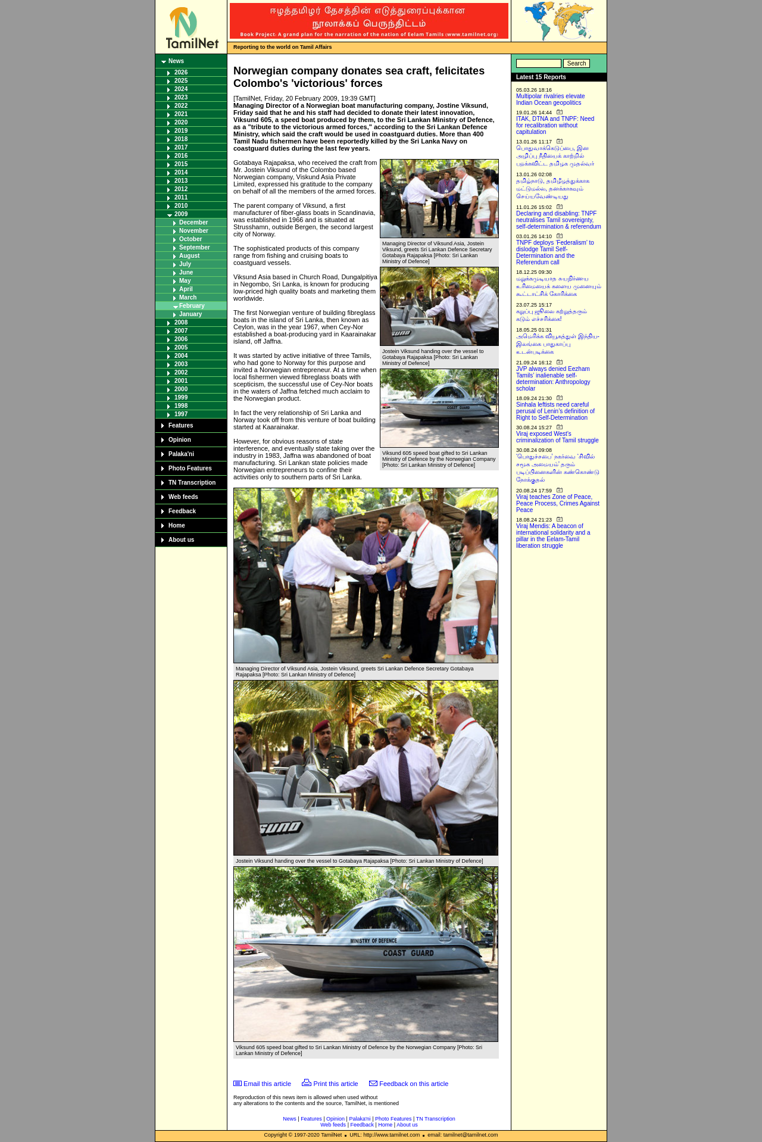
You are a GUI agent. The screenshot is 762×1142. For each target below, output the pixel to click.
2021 (181, 114)
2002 (181, 372)
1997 (181, 414)
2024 (181, 89)
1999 (181, 397)
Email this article (267, 1083)
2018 (181, 139)
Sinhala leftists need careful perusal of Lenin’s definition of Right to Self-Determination (555, 411)
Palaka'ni (181, 454)
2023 (181, 97)
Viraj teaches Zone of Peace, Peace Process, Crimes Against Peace (557, 503)
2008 (181, 322)
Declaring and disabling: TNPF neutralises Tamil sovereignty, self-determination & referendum (558, 220)
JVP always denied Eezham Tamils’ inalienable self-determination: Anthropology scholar (553, 379)
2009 (181, 214)
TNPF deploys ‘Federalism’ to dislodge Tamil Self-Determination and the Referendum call (555, 252)
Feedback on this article (413, 1083)
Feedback (182, 511)
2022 (181, 105)
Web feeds (183, 497)
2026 (181, 72)
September (194, 247)
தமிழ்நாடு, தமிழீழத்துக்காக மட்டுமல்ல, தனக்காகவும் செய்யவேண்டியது (552, 188)
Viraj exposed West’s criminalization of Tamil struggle (557, 437)
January (190, 314)
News (176, 61)
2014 (181, 172)
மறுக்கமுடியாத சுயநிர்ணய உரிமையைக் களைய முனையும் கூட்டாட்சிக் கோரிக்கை (558, 286)
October (190, 239)
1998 (181, 405)
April (186, 289)
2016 (181, 155)
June (186, 272)
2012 (181, 189)
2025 (181, 80)
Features (180, 425)
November (193, 230)
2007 (181, 330)
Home (176, 525)
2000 (181, 389)
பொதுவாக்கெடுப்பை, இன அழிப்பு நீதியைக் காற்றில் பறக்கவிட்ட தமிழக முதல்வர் (555, 156)
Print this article (336, 1083)
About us (181, 539)
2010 (181, 205)
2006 (181, 339)
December (193, 222)
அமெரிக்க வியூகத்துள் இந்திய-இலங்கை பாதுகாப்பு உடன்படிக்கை (557, 344)
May (184, 280)
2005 (181, 347)
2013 (181, 180)
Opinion (179, 439)
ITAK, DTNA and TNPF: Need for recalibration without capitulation (555, 125)
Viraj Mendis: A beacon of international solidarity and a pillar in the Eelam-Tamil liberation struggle (553, 536)
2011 (181, 197)
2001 (181, 380)
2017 (181, 147)
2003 (181, 364)
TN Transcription (192, 482)
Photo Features (190, 468)
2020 (181, 122)
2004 (181, 355)
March (187, 297)
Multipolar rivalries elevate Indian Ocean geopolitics (550, 99)
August (189, 255)
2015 (181, 164)
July (185, 264)
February (192, 305)
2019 (181, 130)
